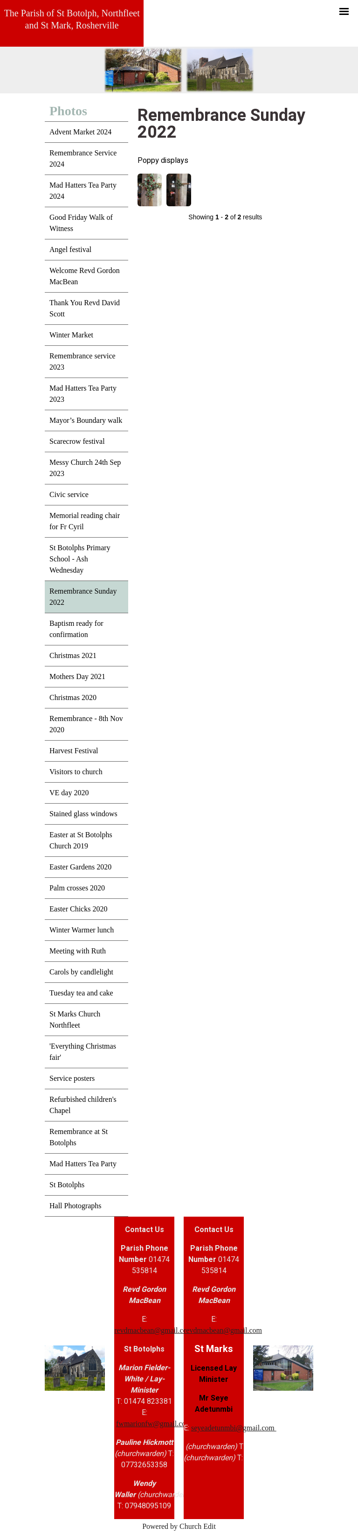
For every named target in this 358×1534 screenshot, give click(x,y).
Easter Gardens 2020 (80, 867)
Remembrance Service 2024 (83, 158)
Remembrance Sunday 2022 (83, 596)
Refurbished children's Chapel (83, 1104)
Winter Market (71, 335)
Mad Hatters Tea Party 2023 (83, 393)
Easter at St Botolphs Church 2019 (80, 840)
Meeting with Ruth (77, 951)
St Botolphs (66, 1185)
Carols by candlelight (81, 972)
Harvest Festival (73, 751)
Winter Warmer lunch (81, 930)
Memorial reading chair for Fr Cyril (84, 521)
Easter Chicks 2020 (78, 909)
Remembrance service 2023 (82, 361)
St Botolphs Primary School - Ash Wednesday (79, 559)
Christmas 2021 (72, 655)
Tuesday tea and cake (81, 993)
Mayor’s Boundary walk (85, 420)
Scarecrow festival (77, 441)
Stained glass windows (83, 814)
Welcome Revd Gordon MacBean (84, 276)
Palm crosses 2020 (77, 888)
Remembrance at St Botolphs (78, 1137)
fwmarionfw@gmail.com (154, 1424)
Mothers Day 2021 (77, 676)
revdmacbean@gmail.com (153, 1330)
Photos (68, 111)
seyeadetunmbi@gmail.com (233, 1428)
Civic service (69, 494)
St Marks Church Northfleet (74, 1019)
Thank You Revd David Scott (84, 308)
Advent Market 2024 (80, 132)
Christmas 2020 (72, 697)
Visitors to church (76, 772)
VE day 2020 (69, 793)
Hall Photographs (75, 1206)
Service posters (72, 1078)
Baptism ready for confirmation (76, 628)
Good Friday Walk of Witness (81, 222)
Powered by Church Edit (179, 1526)
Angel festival (70, 249)
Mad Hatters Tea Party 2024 (83, 190)
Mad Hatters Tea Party (83, 1164)
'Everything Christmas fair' (82, 1051)
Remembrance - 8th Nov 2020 (86, 724)
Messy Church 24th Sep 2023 (85, 467)
